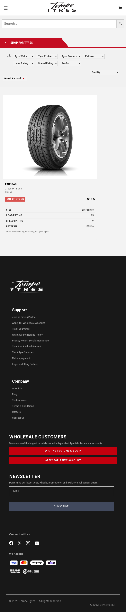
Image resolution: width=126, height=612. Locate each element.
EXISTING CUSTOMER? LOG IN (63, 451)
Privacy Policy (20, 340)
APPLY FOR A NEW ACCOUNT (63, 460)
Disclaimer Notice (39, 340)
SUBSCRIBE (61, 506)
